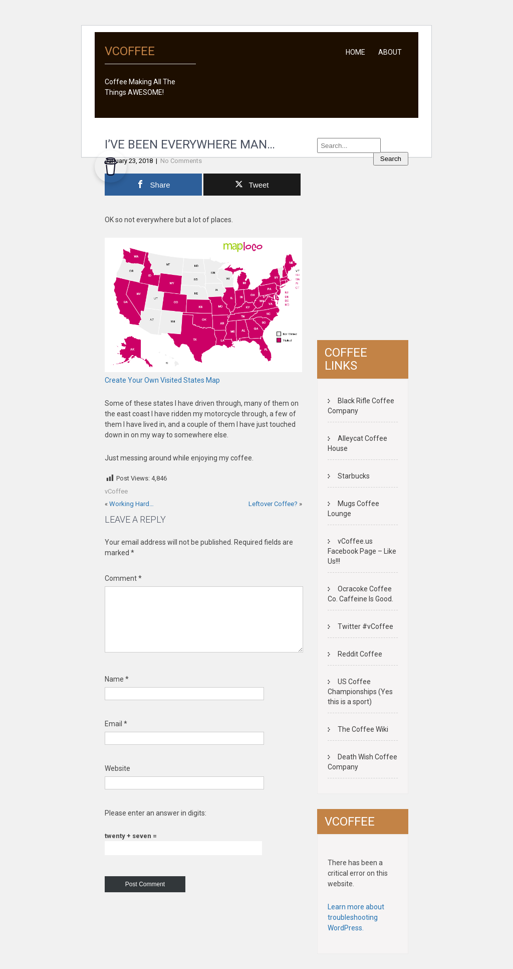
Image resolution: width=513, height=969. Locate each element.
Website (117, 780)
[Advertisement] (401, 257)
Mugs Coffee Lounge (353, 509)
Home (355, 52)
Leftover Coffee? (273, 504)
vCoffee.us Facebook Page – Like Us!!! (362, 551)
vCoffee (116, 491)
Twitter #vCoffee (365, 626)
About (390, 52)
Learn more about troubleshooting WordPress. (356, 917)
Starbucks (354, 476)
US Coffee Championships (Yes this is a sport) (360, 692)
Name (117, 691)
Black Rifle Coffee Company (361, 406)
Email (116, 736)
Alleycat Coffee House (357, 443)
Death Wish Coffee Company (362, 762)
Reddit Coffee (360, 654)
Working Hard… (131, 504)
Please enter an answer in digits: (155, 825)
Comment (123, 578)
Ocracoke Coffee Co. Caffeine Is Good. (360, 594)
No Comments (181, 161)
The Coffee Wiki (363, 729)
